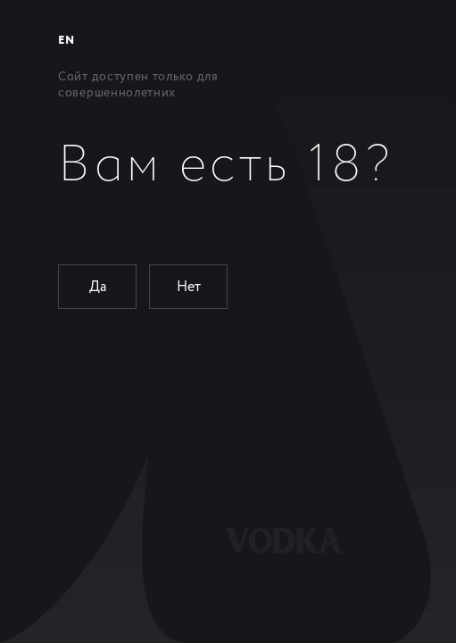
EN (66, 40)
